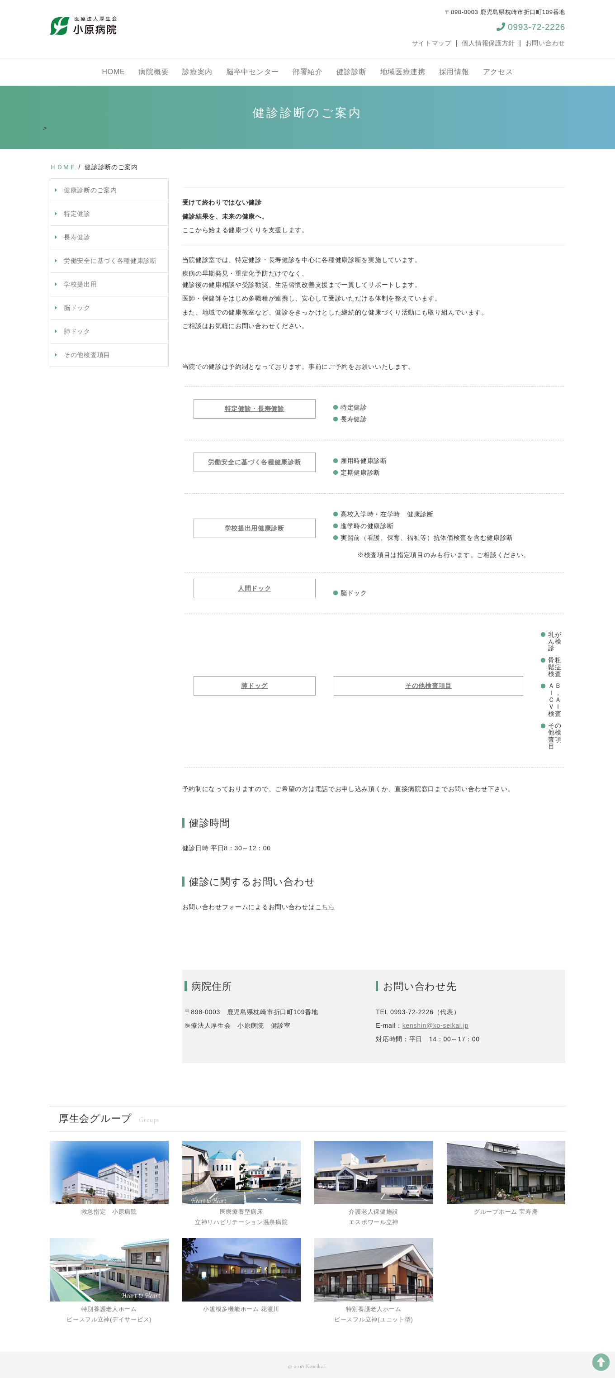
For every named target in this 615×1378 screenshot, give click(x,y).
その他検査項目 (87, 354)
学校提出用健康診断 (254, 528)
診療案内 (197, 72)
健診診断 (351, 72)
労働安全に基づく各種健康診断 (110, 260)
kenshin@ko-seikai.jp (435, 1025)
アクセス (498, 72)
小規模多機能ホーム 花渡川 (241, 1309)
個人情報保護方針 (488, 43)
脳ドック (77, 307)
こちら (325, 907)
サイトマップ (432, 43)
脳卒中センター (252, 72)
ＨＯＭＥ (63, 167)
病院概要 (153, 72)
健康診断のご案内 (90, 190)
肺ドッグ (254, 685)
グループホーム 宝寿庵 (506, 1211)
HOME (113, 72)
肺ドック (77, 331)
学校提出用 (80, 284)
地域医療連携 (403, 72)
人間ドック (254, 588)
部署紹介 (308, 72)
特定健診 (77, 213)
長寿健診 (77, 237)
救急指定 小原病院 (109, 1211)
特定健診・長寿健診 (254, 408)
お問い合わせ (545, 43)
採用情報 (454, 72)
